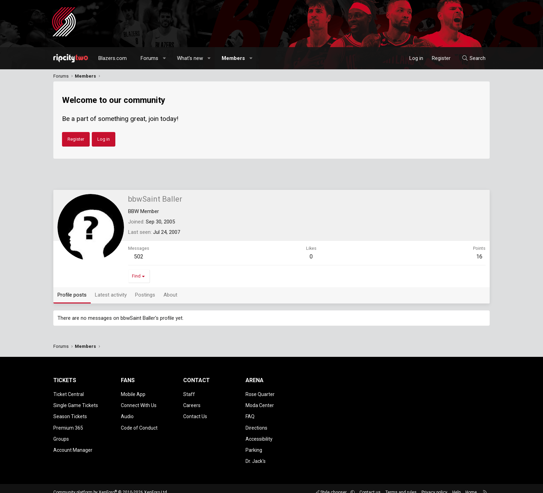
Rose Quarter (260, 393)
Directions (256, 423)
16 (479, 256)
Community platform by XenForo (110, 484)
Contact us (370, 484)
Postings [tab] (145, 295)
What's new (190, 58)
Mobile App (133, 393)
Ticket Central (68, 393)
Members (233, 58)
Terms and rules (401, 484)
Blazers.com (112, 58)
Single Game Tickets (75, 403)
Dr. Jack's (256, 453)
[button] (164, 58)
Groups (61, 433)
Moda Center (260, 403)
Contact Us (195, 413)
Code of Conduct (139, 423)
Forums (149, 58)
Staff (189, 393)
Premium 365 (68, 423)
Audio (127, 413)
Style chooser (331, 484)
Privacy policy (434, 484)
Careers (192, 403)
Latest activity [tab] (111, 295)
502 (138, 256)
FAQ (250, 413)
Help (456, 484)
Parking (254, 443)
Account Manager (72, 443)
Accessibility (259, 433)
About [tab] (170, 295)
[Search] (473, 58)
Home (471, 484)
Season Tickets (70, 413)
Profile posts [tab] (72, 295)
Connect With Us (139, 403)
